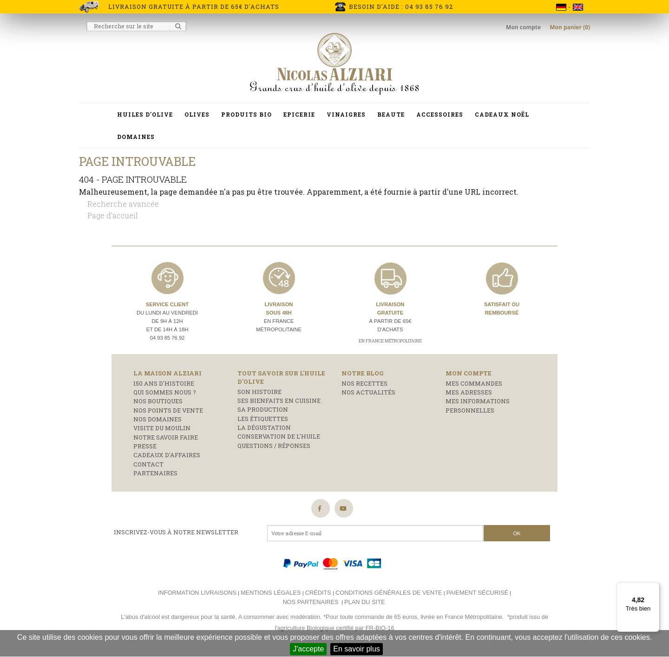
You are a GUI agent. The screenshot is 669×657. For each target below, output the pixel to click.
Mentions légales (271, 592)
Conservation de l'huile (278, 436)
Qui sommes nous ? (164, 392)
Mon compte (524, 27)
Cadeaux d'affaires (166, 455)
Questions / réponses (273, 445)
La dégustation (264, 427)
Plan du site (364, 601)
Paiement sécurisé (477, 592)
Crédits (318, 592)
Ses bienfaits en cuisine (279, 400)
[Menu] (654, 587)
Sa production (262, 409)
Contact (148, 464)
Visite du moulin (161, 428)
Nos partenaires (310, 601)
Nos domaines (157, 419)
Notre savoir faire (165, 437)
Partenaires (155, 473)
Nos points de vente (168, 410)
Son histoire (259, 391)
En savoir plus (356, 649)
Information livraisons (197, 592)
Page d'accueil (112, 215)
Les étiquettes (262, 418)
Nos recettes (364, 383)
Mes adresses (469, 392)
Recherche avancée (123, 204)
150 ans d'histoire (163, 383)
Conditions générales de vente (388, 592)
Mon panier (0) (570, 27)
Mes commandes (474, 383)
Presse (145, 446)
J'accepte (308, 649)
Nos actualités (368, 392)
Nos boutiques (158, 401)
